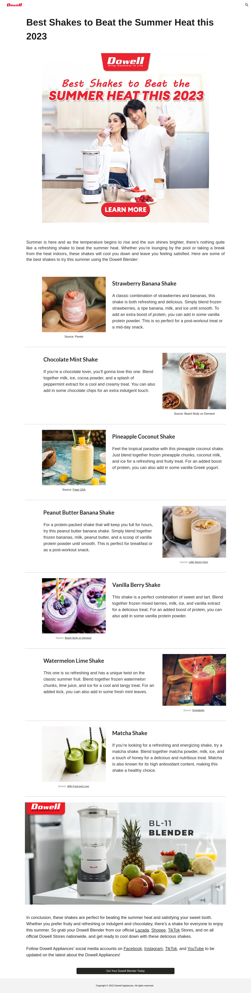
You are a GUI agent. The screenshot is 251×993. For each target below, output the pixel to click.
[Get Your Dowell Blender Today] (125, 971)
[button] (247, 5)
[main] (125, 29)
